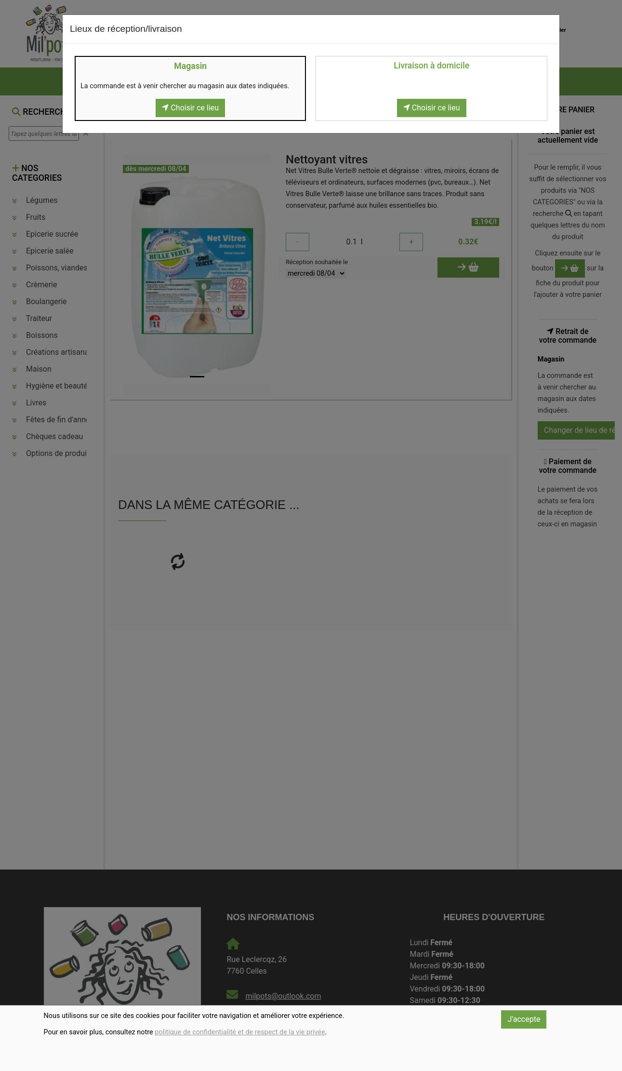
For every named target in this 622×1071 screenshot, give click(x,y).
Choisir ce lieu (190, 107)
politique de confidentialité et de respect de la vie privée (240, 1032)
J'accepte (523, 1019)
